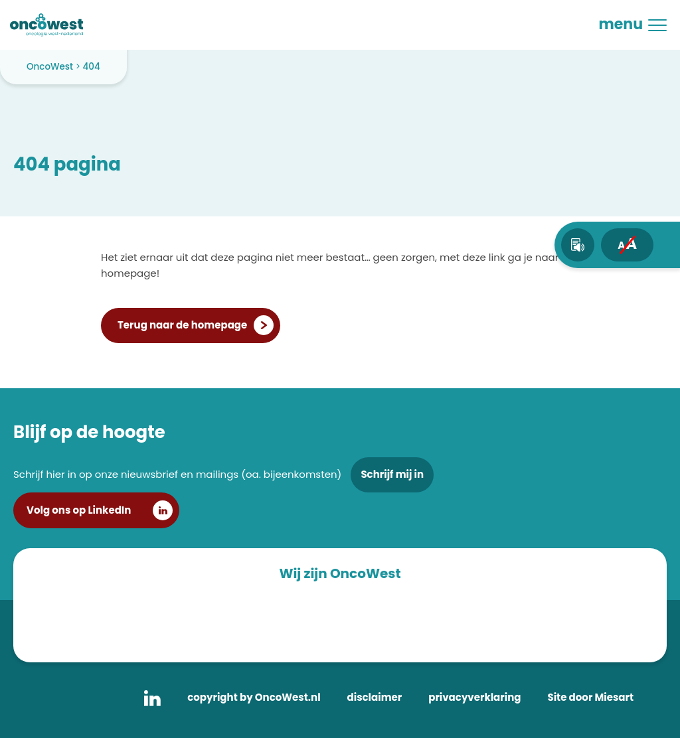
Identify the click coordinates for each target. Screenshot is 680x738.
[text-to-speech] (577, 244)
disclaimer (374, 697)
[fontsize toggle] (627, 244)
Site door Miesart (590, 697)
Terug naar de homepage (182, 325)
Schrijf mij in (392, 474)
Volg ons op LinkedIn (79, 510)
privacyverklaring (474, 697)
